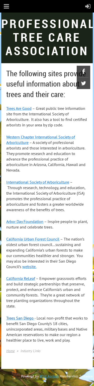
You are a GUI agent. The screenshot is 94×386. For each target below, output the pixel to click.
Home (10, 351)
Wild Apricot (49, 376)
